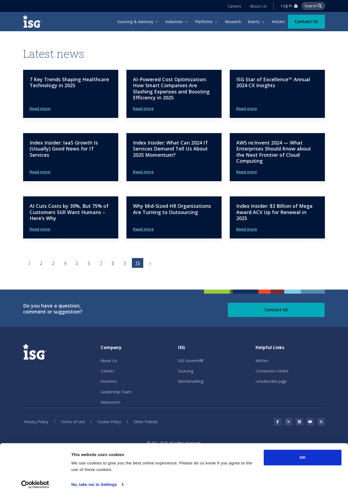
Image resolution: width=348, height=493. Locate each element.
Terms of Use (73, 421)
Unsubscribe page (271, 381)
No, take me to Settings (94, 482)
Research (233, 21)
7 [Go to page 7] (101, 263)
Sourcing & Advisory (135, 21)
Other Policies (145, 421)
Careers (234, 5)
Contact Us (306, 21)
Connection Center (272, 370)
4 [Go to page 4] (65, 263)
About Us (258, 5)
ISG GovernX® (190, 360)
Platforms (204, 21)
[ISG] (34, 21)
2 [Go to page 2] (41, 263)
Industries (174, 21)
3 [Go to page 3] (53, 263)
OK (303, 455)
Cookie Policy (109, 421)
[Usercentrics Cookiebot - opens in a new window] (35, 482)
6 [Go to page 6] (89, 263)
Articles (278, 21)
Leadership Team (116, 391)
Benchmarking (190, 381)
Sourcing (185, 370)
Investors (109, 381)
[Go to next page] (150, 263)
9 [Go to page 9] (125, 263)
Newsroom (110, 402)
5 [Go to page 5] (77, 263)
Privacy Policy (36, 421)
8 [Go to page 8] (113, 263)
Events (254, 21)
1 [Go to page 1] (29, 263)
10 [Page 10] (137, 263)
